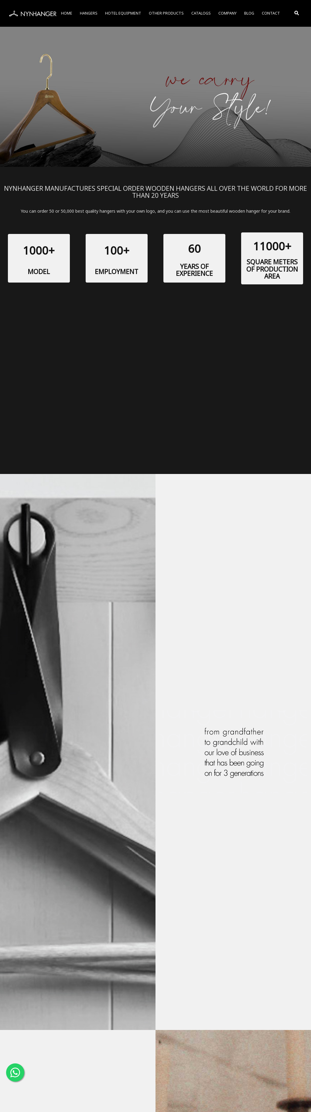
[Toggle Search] (297, 13)
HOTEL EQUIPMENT (123, 13)
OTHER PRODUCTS (166, 13)
